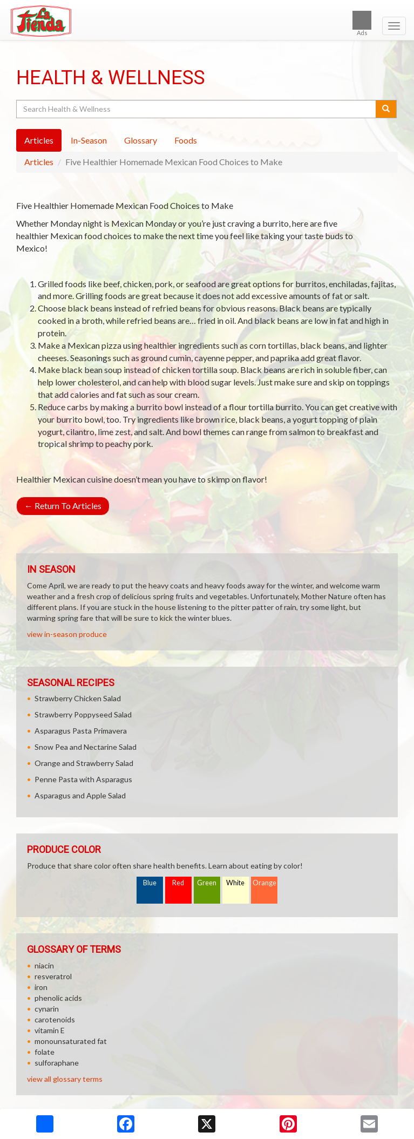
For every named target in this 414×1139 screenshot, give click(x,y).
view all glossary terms (65, 1078)
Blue (150, 883)
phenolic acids (58, 997)
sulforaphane (57, 1062)
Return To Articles (62, 505)
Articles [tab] (38, 140)
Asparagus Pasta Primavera (81, 730)
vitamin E (50, 1030)
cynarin (47, 1008)
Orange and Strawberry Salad (84, 763)
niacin (44, 965)
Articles (38, 162)
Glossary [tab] (140, 140)
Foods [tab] (185, 140)
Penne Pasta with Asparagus (83, 779)
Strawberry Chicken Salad (78, 698)
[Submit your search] (386, 109)
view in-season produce (67, 634)
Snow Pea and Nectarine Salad (86, 746)
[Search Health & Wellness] (196, 109)
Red (178, 883)
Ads (361, 23)
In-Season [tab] (89, 140)
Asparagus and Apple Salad (80, 795)
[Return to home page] (207, 21)
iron (41, 987)
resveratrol (53, 976)
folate (45, 1051)
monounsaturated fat (71, 1041)
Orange (264, 883)
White (235, 883)
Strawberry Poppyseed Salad (83, 714)
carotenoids (55, 1019)
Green (206, 883)
